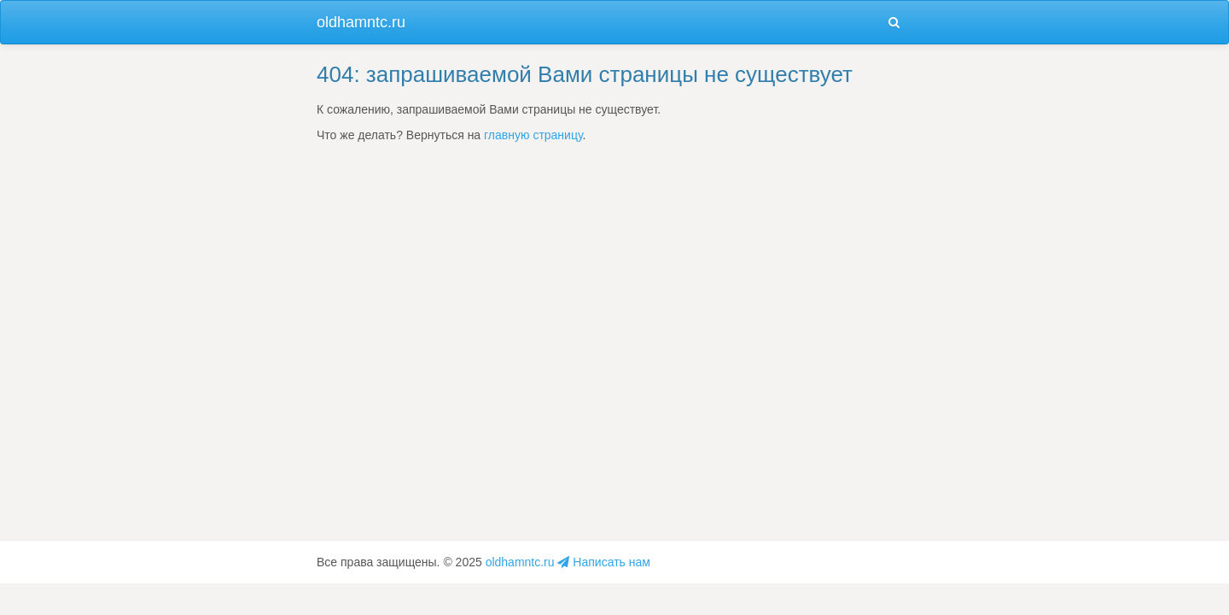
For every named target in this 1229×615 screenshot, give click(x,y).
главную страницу (533, 135)
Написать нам (603, 562)
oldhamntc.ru (361, 22)
